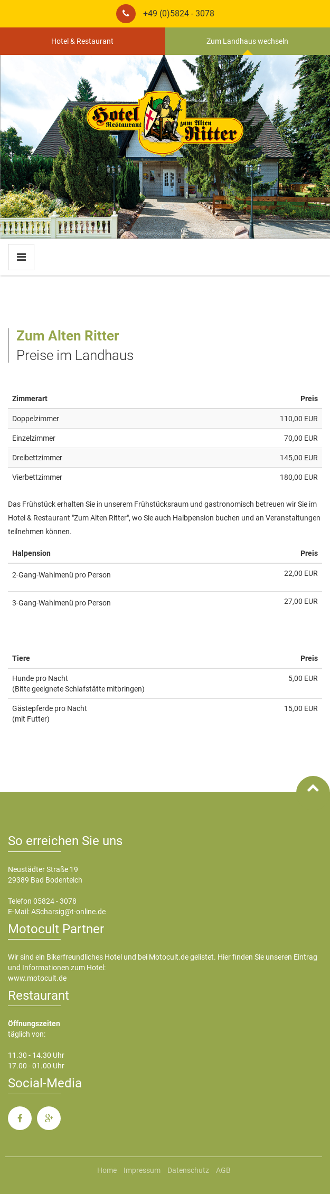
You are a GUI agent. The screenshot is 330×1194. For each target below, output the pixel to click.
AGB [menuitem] (223, 1170)
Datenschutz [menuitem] (188, 1170)
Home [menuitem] (107, 1170)
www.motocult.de (37, 978)
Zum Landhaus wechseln (247, 41)
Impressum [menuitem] (142, 1170)
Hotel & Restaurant (82, 41)
